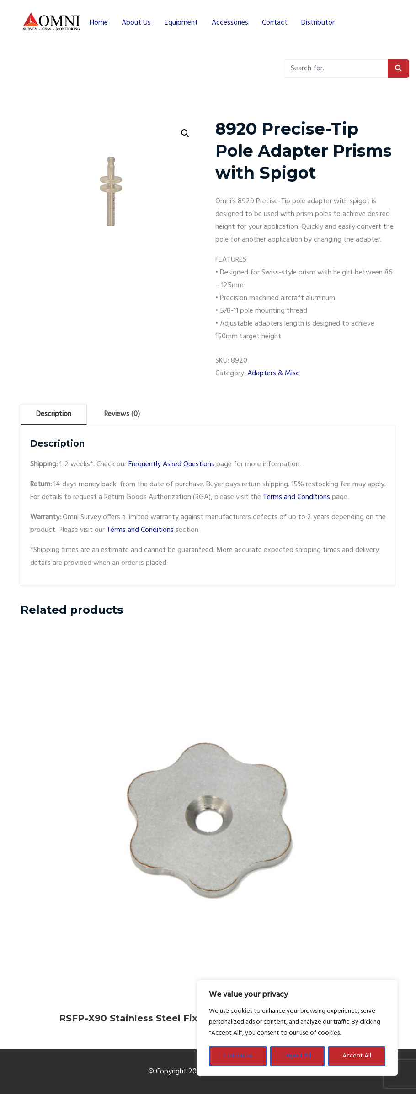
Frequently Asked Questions (171, 464)
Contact (275, 23)
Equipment (181, 23)
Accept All (356, 1056)
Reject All (297, 1056)
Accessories (230, 23)
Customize (237, 1056)
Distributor (318, 23)
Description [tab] (53, 414)
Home (99, 23)
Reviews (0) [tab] (122, 414)
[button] (185, 133)
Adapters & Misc (273, 373)
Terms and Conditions (296, 497)
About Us (136, 23)
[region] (297, 1028)
